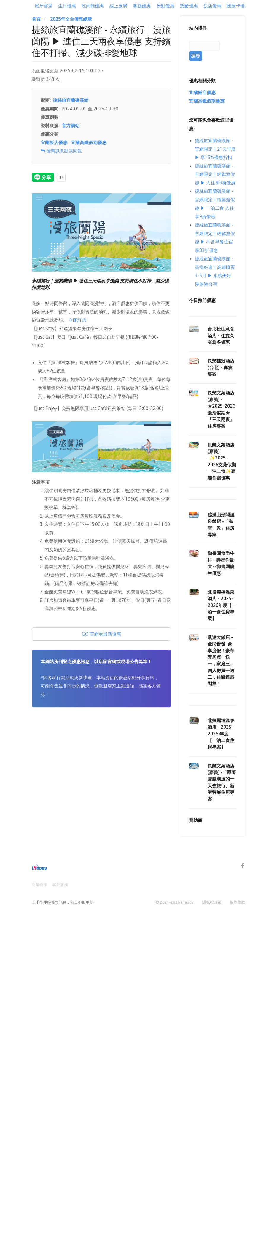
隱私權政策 (212, 901)
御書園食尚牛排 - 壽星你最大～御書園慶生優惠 (221, 563)
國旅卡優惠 (238, 6)
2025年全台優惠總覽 (71, 19)
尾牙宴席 (43, 6)
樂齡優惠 (189, 6)
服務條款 (237, 901)
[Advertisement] (101, 765)
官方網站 (70, 126)
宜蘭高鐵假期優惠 (88, 142)
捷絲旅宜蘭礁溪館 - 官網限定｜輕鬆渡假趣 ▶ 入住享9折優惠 (215, 174)
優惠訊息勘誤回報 (61, 151)
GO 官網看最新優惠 (101, 634)
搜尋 (195, 56)
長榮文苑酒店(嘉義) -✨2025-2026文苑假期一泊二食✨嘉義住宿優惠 (222, 461)
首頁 (36, 19)
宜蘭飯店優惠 (54, 142)
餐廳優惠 (142, 6)
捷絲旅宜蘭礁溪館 (70, 100)
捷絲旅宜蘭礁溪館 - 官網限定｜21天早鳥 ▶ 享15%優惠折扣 (215, 148)
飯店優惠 (212, 6)
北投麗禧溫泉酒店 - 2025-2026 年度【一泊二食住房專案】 (221, 733)
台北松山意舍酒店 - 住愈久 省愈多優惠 (221, 335)
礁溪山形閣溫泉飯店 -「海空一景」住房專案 (221, 525)
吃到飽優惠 (93, 6)
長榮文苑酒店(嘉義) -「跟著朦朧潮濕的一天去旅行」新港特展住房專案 (222, 782)
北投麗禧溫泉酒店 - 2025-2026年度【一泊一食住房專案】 (222, 605)
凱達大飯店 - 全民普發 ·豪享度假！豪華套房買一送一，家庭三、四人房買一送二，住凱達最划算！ (221, 660)
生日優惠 (67, 6)
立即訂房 (77, 320)
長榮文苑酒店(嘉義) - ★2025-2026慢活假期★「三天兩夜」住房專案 (221, 409)
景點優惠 (165, 6)
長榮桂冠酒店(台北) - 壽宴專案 (221, 367)
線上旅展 (118, 6)
